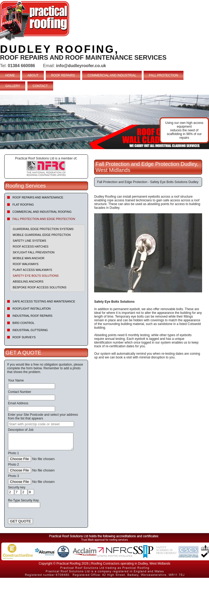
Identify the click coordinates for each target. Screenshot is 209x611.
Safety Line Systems (29, 240)
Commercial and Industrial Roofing (42, 211)
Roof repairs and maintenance (37, 197)
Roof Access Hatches (30, 246)
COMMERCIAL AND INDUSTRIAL (111, 75)
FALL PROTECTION (163, 75)
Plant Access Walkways (32, 269)
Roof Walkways (26, 264)
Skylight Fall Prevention (34, 252)
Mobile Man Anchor (28, 258)
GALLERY (12, 86)
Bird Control (23, 322)
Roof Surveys (24, 337)
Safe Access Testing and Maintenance (43, 301)
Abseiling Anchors (28, 281)
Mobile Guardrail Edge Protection (42, 234)
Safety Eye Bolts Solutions (36, 275)
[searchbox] (41, 424)
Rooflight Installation (31, 308)
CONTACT (40, 86)
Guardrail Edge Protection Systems (43, 229)
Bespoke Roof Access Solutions (39, 287)
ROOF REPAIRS (63, 75)
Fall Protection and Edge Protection (43, 218)
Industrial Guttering (30, 330)
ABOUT (32, 75)
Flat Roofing (23, 204)
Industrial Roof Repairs (32, 315)
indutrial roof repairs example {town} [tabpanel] (104, 122)
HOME (10, 75)
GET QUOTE (20, 521)
